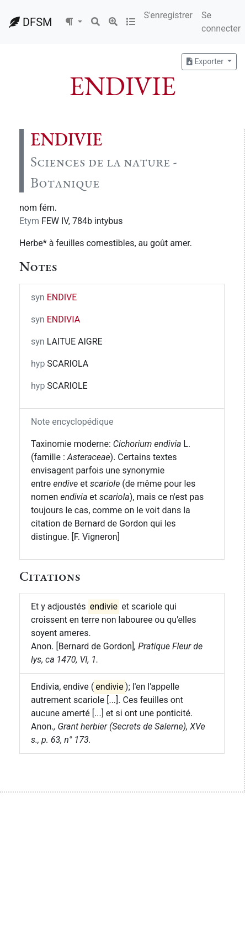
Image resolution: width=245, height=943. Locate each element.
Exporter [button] (206, 61)
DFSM (30, 22)
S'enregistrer (168, 15)
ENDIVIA (63, 319)
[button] (73, 22)
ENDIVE (62, 297)
